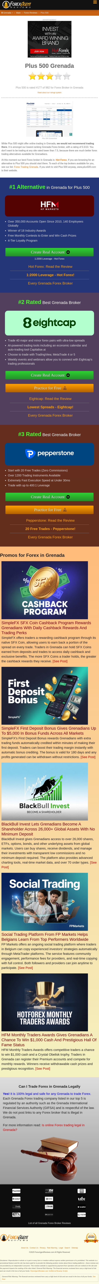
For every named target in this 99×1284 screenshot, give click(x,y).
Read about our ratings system (49, 93)
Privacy (42, 1248)
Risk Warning (52, 1248)
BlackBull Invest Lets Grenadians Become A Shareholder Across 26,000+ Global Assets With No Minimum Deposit (48, 829)
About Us (24, 1248)
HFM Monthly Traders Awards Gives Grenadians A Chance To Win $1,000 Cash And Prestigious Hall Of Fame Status (49, 1040)
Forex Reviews (30, 13)
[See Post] (60, 661)
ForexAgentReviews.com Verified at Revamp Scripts (49, 1271)
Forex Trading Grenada (26, 167)
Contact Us (34, 1248)
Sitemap (75, 1248)
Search (67, 1248)
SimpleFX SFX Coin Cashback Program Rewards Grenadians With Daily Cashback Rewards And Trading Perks (46, 628)
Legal (61, 1248)
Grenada (7, 13)
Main (18, 13)
